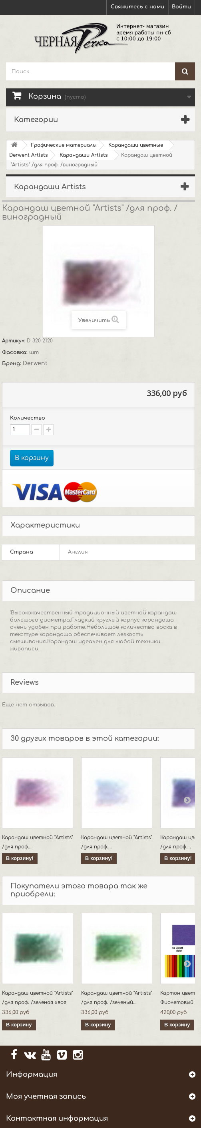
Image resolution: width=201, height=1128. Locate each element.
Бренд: (12, 363)
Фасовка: (15, 352)
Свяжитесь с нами (137, 7)
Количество (27, 418)
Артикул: (14, 341)
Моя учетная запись (46, 1096)
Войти (181, 7)
